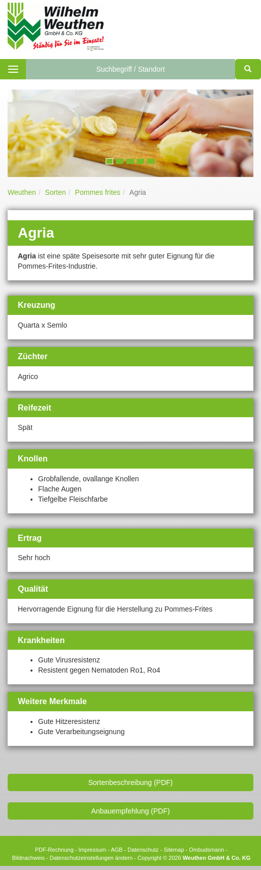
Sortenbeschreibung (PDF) (130, 782)
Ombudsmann (206, 850)
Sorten (55, 192)
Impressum (92, 850)
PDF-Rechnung (54, 850)
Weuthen (22, 192)
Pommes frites (97, 192)
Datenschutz (142, 850)
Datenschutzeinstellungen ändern (91, 858)
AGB (116, 850)
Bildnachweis (28, 858)
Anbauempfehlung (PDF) (130, 811)
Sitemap (174, 850)
